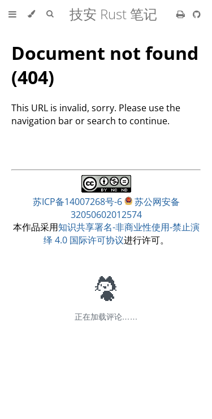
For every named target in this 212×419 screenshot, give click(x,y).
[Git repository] (197, 14)
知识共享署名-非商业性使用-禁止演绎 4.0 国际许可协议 (122, 233)
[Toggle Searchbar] (50, 14)
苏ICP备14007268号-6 (77, 201)
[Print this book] (182, 14)
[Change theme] (31, 14)
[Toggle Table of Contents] (12, 14)
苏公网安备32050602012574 (125, 208)
